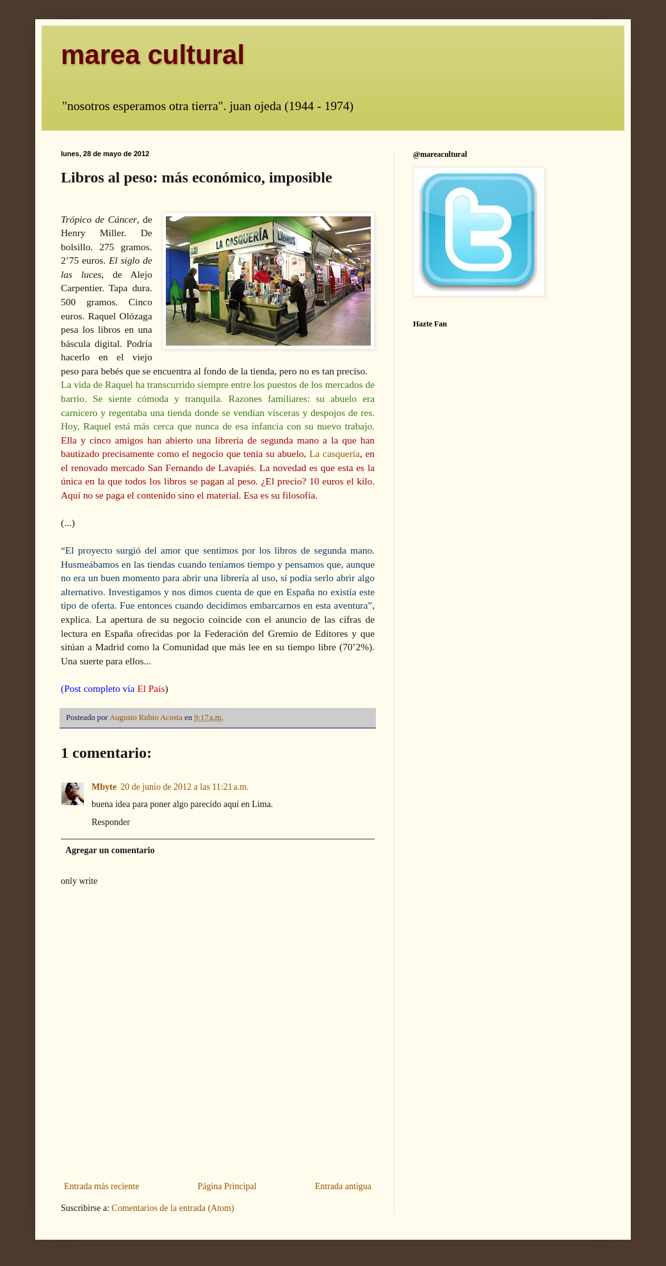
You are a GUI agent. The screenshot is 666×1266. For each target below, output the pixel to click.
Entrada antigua (343, 1186)
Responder (111, 822)
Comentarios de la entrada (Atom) (172, 1208)
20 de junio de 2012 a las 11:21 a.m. (184, 787)
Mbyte (104, 787)
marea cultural (153, 55)
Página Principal (226, 1186)
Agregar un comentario (109, 850)
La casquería (334, 453)
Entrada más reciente (101, 1186)
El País (151, 688)
